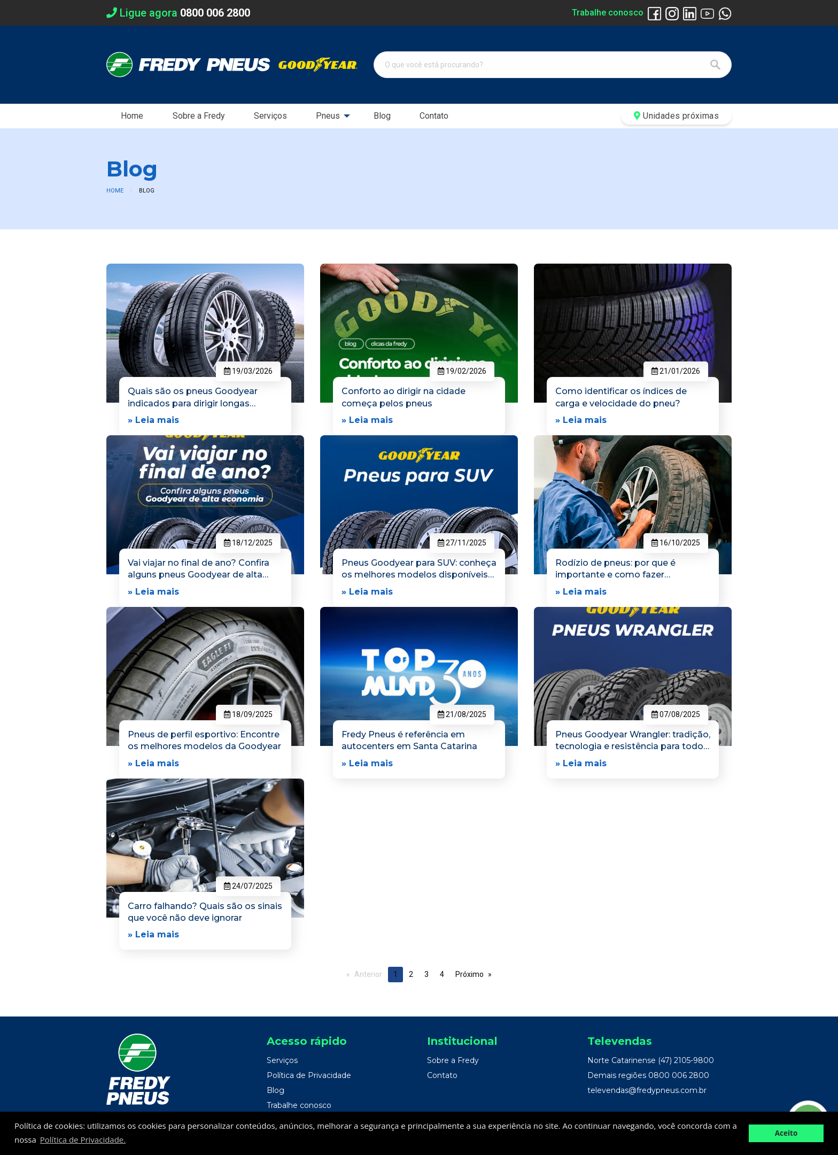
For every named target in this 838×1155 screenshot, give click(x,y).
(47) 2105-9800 (686, 1060)
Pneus (328, 116)
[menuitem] (132, 116)
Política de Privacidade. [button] (83, 1139)
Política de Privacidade (309, 1075)
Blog (382, 116)
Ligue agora (178, 12)
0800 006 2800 (678, 1075)
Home (132, 116)
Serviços (270, 116)
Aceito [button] (786, 1133)
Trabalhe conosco (607, 12)
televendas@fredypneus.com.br (647, 1090)
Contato (434, 116)
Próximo (469, 974)
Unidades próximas (676, 116)
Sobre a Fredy (199, 116)
